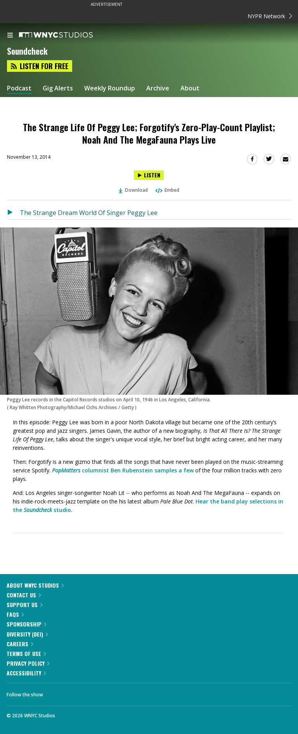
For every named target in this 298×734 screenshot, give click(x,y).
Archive (157, 88)
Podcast (19, 88)
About (189, 88)
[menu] (10, 35)
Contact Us (24, 595)
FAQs (15, 614)
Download (133, 190)
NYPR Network (270, 16)
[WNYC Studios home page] (65, 35)
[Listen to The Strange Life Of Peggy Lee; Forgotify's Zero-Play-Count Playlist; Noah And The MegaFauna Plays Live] (149, 175)
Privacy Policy (28, 663)
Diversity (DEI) (27, 634)
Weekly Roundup (109, 88)
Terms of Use (26, 653)
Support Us (24, 604)
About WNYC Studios (35, 585)
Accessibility (26, 673)
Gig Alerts (58, 88)
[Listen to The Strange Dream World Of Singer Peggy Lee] (13, 212)
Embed (166, 190)
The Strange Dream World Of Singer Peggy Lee (89, 212)
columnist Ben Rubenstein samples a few (123, 470)
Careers (20, 644)
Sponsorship (26, 624)
